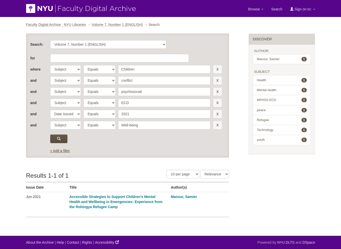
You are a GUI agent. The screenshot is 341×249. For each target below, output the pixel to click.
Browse (256, 9)
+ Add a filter (60, 151)
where (35, 69)
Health (282, 80)
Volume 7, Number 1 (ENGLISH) (117, 25)
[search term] (164, 69)
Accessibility (107, 242)
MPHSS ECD (282, 100)
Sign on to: (302, 9)
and (33, 80)
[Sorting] (214, 174)
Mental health (282, 90)
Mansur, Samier (184, 197)
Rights (87, 242)
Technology (282, 130)
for (32, 58)
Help (60, 242)
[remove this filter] (217, 69)
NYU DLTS (285, 242)
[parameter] (65, 69)
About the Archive (40, 242)
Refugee (282, 120)
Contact (73, 242)
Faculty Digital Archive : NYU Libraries (56, 25)
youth (282, 140)
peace (282, 110)
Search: (36, 44)
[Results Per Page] (183, 174)
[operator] (99, 69)
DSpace (308, 242)
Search (276, 9)
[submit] (59, 139)
